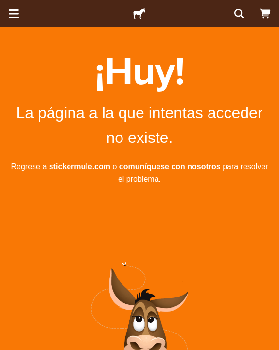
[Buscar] (238, 13)
